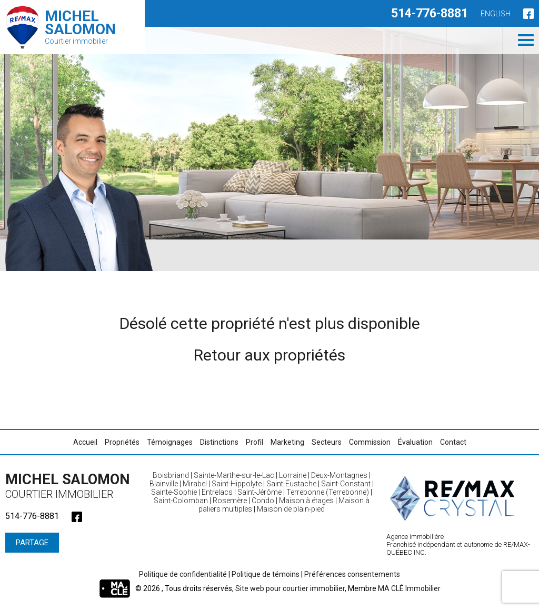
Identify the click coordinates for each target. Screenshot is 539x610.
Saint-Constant (346, 483)
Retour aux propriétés (269, 355)
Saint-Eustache (291, 483)
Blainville (163, 483)
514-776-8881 (429, 13)
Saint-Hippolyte (237, 483)
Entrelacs (217, 492)
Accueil (85, 442)
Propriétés (122, 442)
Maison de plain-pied (291, 509)
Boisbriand (171, 475)
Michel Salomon (71, 486)
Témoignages (170, 442)
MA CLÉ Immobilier (409, 588)
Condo (263, 500)
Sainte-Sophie (174, 492)
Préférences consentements (352, 574)
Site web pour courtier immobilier (290, 588)
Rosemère (230, 500)
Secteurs (327, 442)
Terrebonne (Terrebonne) (327, 492)
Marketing (287, 442)
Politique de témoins (266, 574)
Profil (254, 442)
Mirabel (195, 483)
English (496, 13)
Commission (370, 442)
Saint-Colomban (181, 500)
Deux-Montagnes (339, 475)
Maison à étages (306, 500)
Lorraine (292, 475)
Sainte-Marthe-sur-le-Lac (234, 475)
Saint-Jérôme (259, 492)
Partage (32, 542)
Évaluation (415, 442)
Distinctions (219, 442)
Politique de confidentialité (183, 574)
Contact (453, 442)
